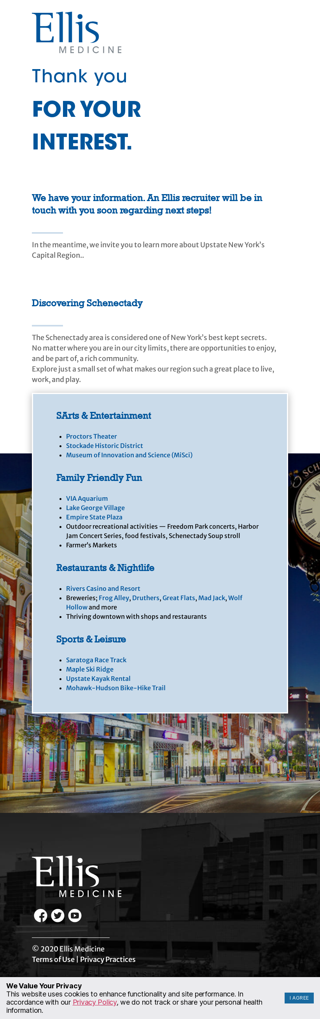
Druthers (145, 598)
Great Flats (179, 598)
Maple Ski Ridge (90, 669)
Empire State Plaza (94, 517)
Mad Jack (211, 598)
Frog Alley (114, 598)
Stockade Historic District (104, 446)
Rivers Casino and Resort (103, 588)
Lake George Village (95, 508)
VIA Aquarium (87, 498)
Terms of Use (53, 959)
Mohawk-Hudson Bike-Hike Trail (116, 688)
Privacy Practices (108, 959)
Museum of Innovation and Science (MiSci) (129, 455)
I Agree (299, 998)
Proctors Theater (91, 436)
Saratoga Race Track (96, 660)
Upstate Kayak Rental (98, 678)
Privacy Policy (95, 1002)
